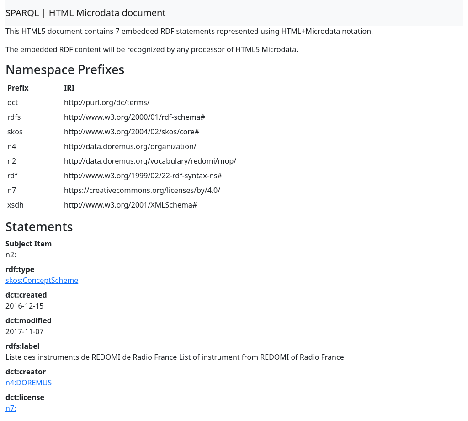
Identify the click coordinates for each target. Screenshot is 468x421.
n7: (10, 408)
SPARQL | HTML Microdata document (85, 12)
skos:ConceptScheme (41, 280)
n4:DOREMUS (28, 383)
